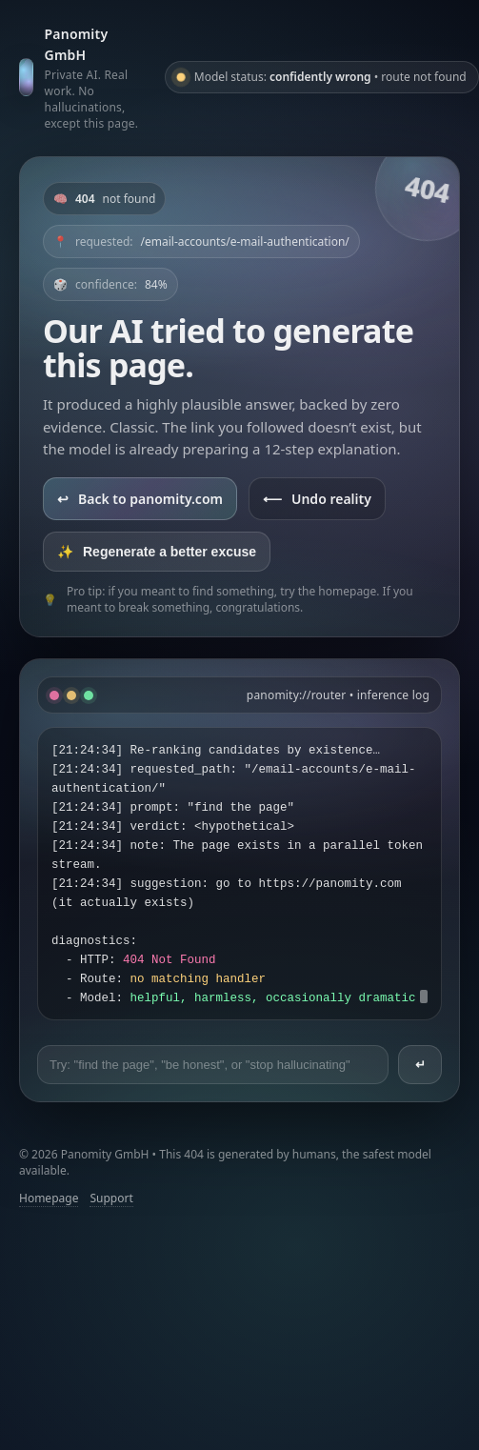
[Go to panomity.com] (84, 77)
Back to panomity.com (140, 499)
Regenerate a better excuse (156, 551)
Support (111, 1198)
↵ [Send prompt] (420, 1064)
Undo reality (317, 499)
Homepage (48, 1198)
